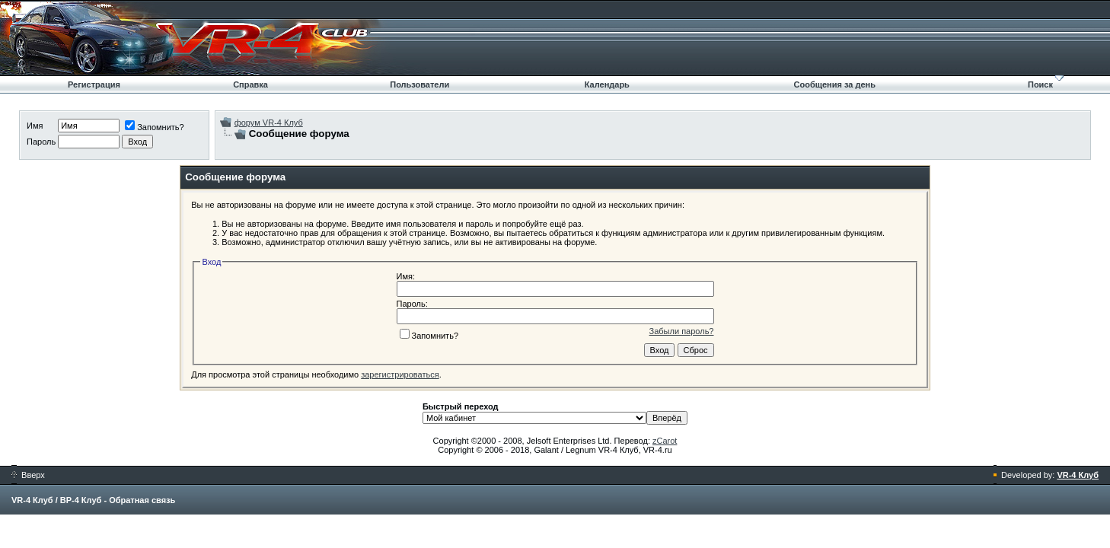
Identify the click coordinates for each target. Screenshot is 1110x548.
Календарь (607, 84)
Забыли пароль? (681, 331)
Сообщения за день (835, 84)
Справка (250, 84)
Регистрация (94, 84)
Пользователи (419, 84)
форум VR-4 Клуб (268, 122)
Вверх (28, 475)
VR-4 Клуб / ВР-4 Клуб (56, 500)
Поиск (1040, 84)
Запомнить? (154, 127)
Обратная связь (142, 500)
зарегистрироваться (400, 374)
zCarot (664, 440)
